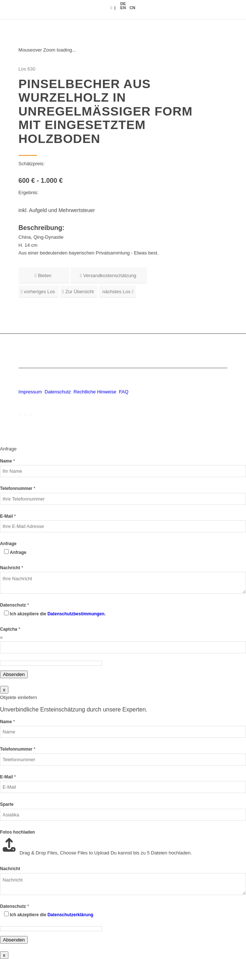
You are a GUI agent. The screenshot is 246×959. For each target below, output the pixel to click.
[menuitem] (123, 3)
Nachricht (11, 567)
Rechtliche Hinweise (96, 391)
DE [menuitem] (123, 3)
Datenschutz (58, 391)
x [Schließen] (4, 689)
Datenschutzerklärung (70, 914)
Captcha (10, 629)
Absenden (14, 674)
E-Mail (8, 516)
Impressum (30, 391)
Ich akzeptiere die (51, 914)
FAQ (123, 391)
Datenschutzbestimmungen (75, 613)
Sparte (7, 804)
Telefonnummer (17, 488)
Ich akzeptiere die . (57, 613)
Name (7, 461)
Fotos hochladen (17, 832)
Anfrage (8, 543)
